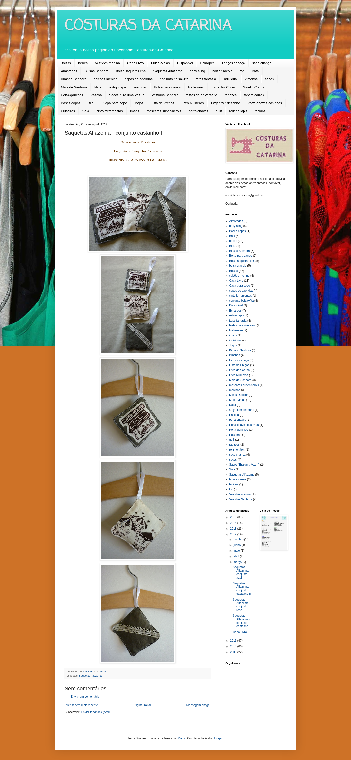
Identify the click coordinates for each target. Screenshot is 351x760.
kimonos (251, 79)
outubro (239, 539)
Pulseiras (68, 111)
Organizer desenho (225, 103)
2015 (233, 517)
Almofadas (69, 71)
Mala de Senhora (74, 87)
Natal (98, 87)
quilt (218, 111)
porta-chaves (198, 111)
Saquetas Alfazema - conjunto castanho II (242, 588)
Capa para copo (115, 103)
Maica (181, 738)
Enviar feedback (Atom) (96, 712)
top (242, 71)
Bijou (91, 103)
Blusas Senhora (96, 71)
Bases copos (70, 103)
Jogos (138, 103)
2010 (233, 646)
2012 (233, 534)
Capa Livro (135, 63)
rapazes (230, 95)
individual (230, 79)
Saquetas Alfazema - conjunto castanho (241, 621)
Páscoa (96, 95)
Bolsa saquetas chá (131, 71)
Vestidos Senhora (165, 95)
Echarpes (207, 63)
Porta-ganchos (72, 95)
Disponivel (185, 63)
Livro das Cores (223, 87)
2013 (233, 528)
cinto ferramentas (110, 111)
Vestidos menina (107, 63)
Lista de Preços (162, 103)
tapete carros (254, 95)
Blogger (217, 738)
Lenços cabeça (233, 63)
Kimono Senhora (73, 79)
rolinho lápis (238, 111)
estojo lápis (118, 87)
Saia (85, 111)
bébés (83, 63)
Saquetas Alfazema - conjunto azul (241, 572)
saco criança (262, 63)
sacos (269, 79)
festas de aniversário (201, 95)
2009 (233, 652)
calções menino (105, 79)
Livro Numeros (193, 103)
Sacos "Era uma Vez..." (127, 95)
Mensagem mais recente (82, 705)
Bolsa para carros (167, 87)
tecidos (260, 111)
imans (134, 111)
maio (237, 550)
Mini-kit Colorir (253, 87)
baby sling (197, 71)
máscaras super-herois (163, 111)
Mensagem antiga (198, 705)
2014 (233, 523)
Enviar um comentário (85, 696)
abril (237, 556)
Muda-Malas (160, 63)
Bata (255, 71)
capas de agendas (139, 79)
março (238, 562)
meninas (140, 87)
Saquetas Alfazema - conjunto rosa (241, 605)
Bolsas (66, 63)
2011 (233, 640)
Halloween (196, 87)
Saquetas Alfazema (167, 71)
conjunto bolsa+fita (174, 79)
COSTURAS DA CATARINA (148, 26)
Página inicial (142, 705)
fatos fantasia (206, 79)
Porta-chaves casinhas (264, 103)
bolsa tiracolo (222, 71)
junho (238, 545)
